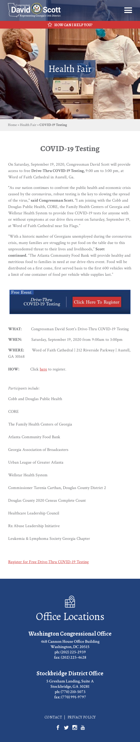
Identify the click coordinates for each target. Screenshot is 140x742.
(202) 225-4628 (73, 657)
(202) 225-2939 (73, 652)
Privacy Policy (82, 717)
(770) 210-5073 (73, 692)
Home (12, 125)
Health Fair (28, 125)
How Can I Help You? (70, 25)
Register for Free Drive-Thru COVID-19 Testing (48, 562)
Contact (53, 717)
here (43, 369)
